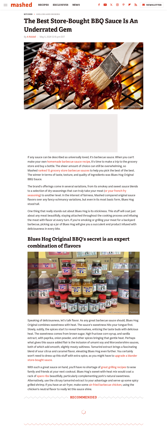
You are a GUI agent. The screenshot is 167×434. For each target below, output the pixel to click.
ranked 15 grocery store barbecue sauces (63, 170)
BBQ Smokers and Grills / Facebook (123, 312)
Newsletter (152, 5)
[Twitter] (111, 5)
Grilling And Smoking (48, 14)
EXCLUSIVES (60, 4)
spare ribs (43, 376)
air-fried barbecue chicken (105, 384)
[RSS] (136, 5)
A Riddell (31, 36)
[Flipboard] (129, 5)
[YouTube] (105, 5)
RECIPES (43, 4)
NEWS (76, 4)
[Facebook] (99, 5)
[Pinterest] (123, 5)
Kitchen (28, 14)
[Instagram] (117, 5)
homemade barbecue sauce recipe (68, 161)
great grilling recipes (113, 367)
